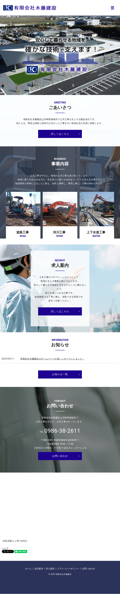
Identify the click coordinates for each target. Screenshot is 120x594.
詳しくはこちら (60, 133)
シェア (5, 548)
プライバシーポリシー (68, 568)
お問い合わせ (60, 455)
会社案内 (38, 568)
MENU (112, 7)
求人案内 (50, 568)
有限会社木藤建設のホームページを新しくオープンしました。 (52, 358)
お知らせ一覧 (60, 374)
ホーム (28, 568)
